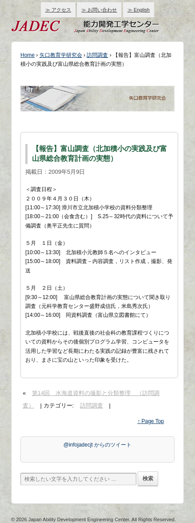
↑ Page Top (150, 421)
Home (27, 55)
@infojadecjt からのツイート (98, 445)
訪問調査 (97, 55)
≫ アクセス (58, 9)
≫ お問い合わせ (99, 9)
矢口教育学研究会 (61, 55)
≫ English (138, 9)
